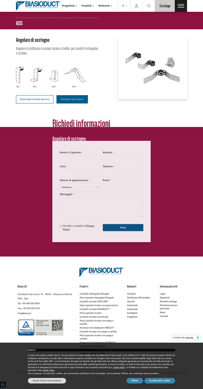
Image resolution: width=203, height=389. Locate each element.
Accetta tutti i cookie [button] (159, 380)
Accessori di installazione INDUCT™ (97, 328)
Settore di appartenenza (75, 182)
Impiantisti (132, 305)
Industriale (132, 309)
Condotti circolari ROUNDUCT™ (95, 309)
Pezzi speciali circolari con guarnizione (99, 305)
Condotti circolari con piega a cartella (98, 331)
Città (63, 168)
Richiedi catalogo (168, 301)
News (162, 312)
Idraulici (131, 301)
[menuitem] (124, 6)
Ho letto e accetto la (79, 229)
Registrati (165, 297)
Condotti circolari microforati (94, 317)
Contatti (164, 316)
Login (162, 294)
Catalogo (165, 6)
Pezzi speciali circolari (90, 313)
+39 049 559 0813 (30, 303)
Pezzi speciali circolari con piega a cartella (96, 322)
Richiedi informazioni (72, 99)
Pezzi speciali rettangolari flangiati (97, 297)
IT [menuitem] (123, 6)
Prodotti (86, 5)
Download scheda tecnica (34, 99)
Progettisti (68, 5)
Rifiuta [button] (134, 380)
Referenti (104, 5)
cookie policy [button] (119, 367)
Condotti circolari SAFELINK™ (94, 301)
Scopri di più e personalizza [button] (47, 380)
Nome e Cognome (71, 154)
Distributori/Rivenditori (138, 297)
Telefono (109, 168)
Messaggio (67, 196)
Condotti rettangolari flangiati (94, 294)
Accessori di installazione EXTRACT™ (98, 342)
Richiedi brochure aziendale (168, 307)
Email (107, 182)
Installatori (132, 313)
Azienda (108, 154)
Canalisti (131, 294)
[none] (124, 6)
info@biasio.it (24, 313)
